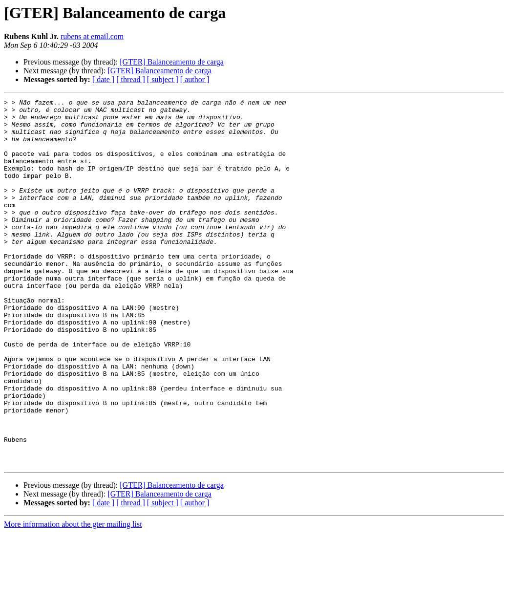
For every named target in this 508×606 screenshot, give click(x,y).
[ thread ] (130, 79)
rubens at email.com (92, 36)
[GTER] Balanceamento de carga (172, 62)
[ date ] (103, 79)
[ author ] (195, 79)
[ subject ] (162, 79)
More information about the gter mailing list (73, 597)
